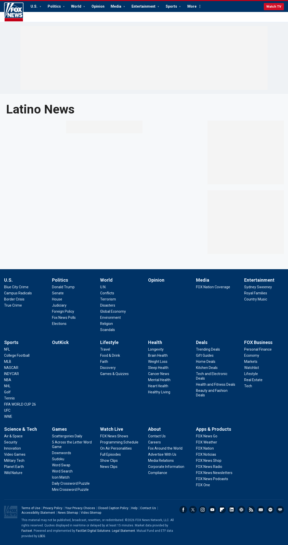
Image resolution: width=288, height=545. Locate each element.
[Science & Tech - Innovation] (12, 448)
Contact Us (148, 508)
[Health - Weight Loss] (157, 362)
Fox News (13, 12)
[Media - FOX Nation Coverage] (213, 287)
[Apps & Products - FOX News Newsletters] (214, 473)
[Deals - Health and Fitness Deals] (215, 384)
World (76, 6)
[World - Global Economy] (113, 311)
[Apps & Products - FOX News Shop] (208, 460)
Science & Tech (20, 429)
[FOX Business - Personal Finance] (258, 349)
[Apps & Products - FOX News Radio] (209, 467)
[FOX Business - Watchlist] (251, 368)
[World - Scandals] (107, 330)
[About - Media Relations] (161, 460)
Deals (201, 342)
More (192, 6)
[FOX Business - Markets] (250, 362)
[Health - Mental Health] (159, 380)
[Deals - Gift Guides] (205, 355)
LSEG (41, 536)
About (154, 429)
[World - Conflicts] (107, 293)
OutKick (60, 342)
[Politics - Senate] (58, 293)
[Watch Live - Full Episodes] (110, 454)
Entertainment (144, 6)
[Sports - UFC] (7, 410)
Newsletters (261, 509)
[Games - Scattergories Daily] (67, 436)
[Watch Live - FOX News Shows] (114, 436)
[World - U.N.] (103, 287)
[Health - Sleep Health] (158, 368)
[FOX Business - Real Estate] (253, 380)
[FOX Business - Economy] (251, 355)
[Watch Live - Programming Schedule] (119, 442)
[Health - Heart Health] (158, 386)
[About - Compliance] (157, 473)
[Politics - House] (57, 299)
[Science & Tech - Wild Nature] (13, 473)
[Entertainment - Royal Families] (255, 293)
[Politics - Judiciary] (59, 305)
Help (134, 508)
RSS (251, 509)
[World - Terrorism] (108, 299)
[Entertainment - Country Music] (255, 299)
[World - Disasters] (107, 305)
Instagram (202, 509)
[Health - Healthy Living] (159, 392)
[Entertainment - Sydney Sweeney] (258, 287)
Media (116, 6)
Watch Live (111, 429)
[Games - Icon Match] (61, 477)
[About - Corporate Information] (166, 467)
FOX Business (258, 342)
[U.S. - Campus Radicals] (18, 293)
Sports (172, 6)
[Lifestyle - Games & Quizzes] (114, 374)
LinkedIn (231, 509)
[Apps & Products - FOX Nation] (205, 448)
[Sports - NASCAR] (11, 368)
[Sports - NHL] (7, 386)
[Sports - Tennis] (9, 398)
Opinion (97, 6)
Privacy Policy (52, 508)
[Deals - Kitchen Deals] (207, 368)
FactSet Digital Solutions (93, 531)
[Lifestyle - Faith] (104, 362)
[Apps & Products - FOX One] (203, 485)
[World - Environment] (110, 317)
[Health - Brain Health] (158, 355)
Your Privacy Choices (80, 508)
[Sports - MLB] (7, 362)
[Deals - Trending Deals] (208, 349)
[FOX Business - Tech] (248, 386)
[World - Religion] (106, 324)
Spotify (270, 509)
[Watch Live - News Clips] (108, 467)
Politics (55, 6)
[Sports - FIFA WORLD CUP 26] (20, 404)
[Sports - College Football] (17, 355)
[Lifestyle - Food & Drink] (110, 355)
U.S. (34, 6)
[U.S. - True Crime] (13, 305)
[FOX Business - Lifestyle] (251, 374)
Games (59, 429)
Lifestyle (109, 342)
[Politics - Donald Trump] (63, 287)
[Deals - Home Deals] (205, 362)
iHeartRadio (280, 509)
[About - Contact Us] (157, 436)
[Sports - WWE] (8, 416)
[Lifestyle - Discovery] (108, 368)
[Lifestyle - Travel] (105, 349)
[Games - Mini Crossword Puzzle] (70, 489)
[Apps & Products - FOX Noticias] (206, 454)
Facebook (183, 509)
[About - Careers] (154, 442)
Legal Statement (123, 531)
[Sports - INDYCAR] (11, 374)
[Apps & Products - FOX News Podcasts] (212, 479)
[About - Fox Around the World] (165, 448)
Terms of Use (30, 508)
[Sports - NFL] (7, 349)
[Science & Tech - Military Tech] (14, 460)
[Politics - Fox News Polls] (64, 317)
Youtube (212, 509)
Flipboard (222, 509)
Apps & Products (213, 429)
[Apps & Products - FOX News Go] (206, 436)
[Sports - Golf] (7, 392)
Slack (241, 509)
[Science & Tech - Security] (10, 442)
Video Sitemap (91, 512)
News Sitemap (68, 512)
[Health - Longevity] (156, 349)
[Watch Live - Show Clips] (109, 460)
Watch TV (273, 6)
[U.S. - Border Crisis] (14, 299)
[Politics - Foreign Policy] (63, 311)
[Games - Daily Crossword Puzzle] (71, 483)
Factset (26, 531)
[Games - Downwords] (61, 453)
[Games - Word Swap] (61, 465)
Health (155, 342)
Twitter (193, 509)
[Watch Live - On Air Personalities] (116, 448)
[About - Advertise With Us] (162, 454)
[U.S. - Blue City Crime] (16, 287)
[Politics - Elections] (59, 324)
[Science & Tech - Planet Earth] (14, 467)
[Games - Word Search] (62, 471)
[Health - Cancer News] (158, 374)
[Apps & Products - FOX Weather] (206, 442)
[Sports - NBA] (7, 380)
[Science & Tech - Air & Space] (13, 436)
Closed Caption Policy (113, 508)
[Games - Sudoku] (58, 459)
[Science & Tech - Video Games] (14, 454)
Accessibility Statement (38, 512)
